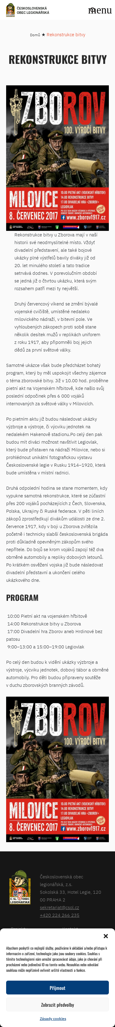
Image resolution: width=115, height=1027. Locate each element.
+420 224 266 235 (59, 915)
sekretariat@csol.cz (59, 907)
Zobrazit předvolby (57, 1004)
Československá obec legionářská (33, 10)
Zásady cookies (53, 1018)
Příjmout (57, 987)
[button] (106, 936)
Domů (35, 35)
